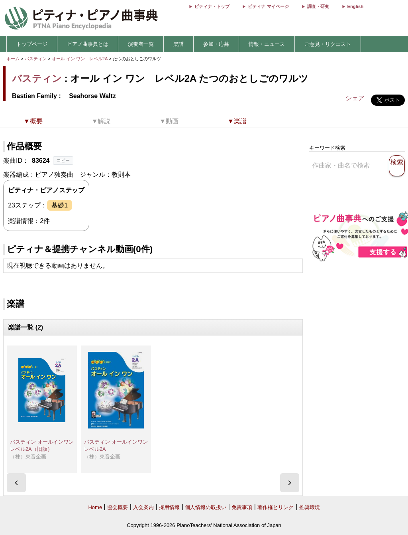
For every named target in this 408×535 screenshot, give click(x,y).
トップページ (31, 44)
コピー (63, 160)
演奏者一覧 (141, 44)
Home (95, 507)
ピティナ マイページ (268, 6)
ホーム (13, 58)
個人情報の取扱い (205, 507)
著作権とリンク (275, 507)
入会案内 (143, 507)
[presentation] (16, 482)
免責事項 (241, 507)
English (355, 6)
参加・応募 (216, 44)
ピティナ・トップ (212, 6)
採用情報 (169, 507)
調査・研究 (318, 6)
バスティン (36, 58)
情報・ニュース (267, 44)
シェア (355, 98)
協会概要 (117, 507)
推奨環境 (309, 507)
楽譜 (178, 44)
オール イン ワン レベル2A (80, 58)
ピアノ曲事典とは (87, 44)
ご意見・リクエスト (327, 44)
